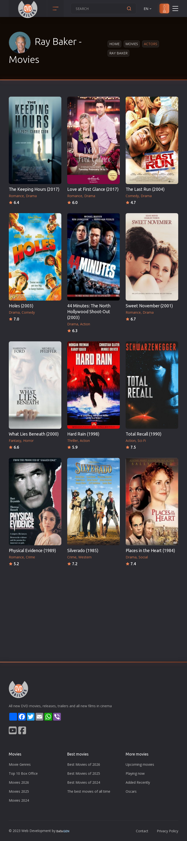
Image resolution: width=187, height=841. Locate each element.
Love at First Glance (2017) (93, 189)
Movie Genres (20, 764)
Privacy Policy (167, 831)
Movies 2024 (19, 800)
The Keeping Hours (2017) (34, 189)
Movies (131, 44)
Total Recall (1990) (143, 434)
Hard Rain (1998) (83, 434)
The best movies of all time (88, 791)
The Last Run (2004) (145, 189)
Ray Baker (118, 53)
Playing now (135, 773)
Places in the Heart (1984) (150, 550)
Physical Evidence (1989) (32, 550)
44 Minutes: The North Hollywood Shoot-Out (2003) (89, 311)
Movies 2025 (19, 791)
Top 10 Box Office (23, 773)
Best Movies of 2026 (83, 764)
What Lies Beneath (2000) (34, 434)
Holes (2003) (21, 305)
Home (114, 44)
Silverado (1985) (82, 550)
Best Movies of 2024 (83, 782)
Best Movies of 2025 (83, 773)
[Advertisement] (93, 604)
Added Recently (138, 782)
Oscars (131, 791)
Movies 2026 (19, 782)
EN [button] (148, 8)
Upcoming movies (140, 764)
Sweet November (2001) (149, 305)
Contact (142, 831)
